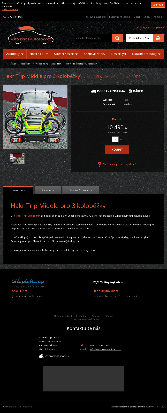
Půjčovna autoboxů (95, 16)
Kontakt (158, 16)
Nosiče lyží (118, 54)
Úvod (13, 63)
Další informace (10, 9)
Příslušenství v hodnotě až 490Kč (120, 76)
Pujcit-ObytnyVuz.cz (105, 291)
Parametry (48, 190)
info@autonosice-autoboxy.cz (105, 349)
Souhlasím (158, 4)
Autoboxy (14, 54)
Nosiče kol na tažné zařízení (48, 63)
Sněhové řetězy (94, 54)
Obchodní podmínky (64, 316)
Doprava (96, 316)
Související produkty (81, 190)
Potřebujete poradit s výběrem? (117, 164)
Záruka (109, 316)
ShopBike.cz (19, 291)
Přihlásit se (143, 27)
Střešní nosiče (66, 54)
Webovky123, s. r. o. (155, 406)
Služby (147, 16)
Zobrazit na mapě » (54, 356)
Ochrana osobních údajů (86, 319)
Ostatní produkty (146, 54)
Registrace (158, 27)
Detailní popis (18, 190)
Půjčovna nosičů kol (119, 16)
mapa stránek (26, 406)
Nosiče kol (39, 54)
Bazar (137, 16)
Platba (82, 316)
